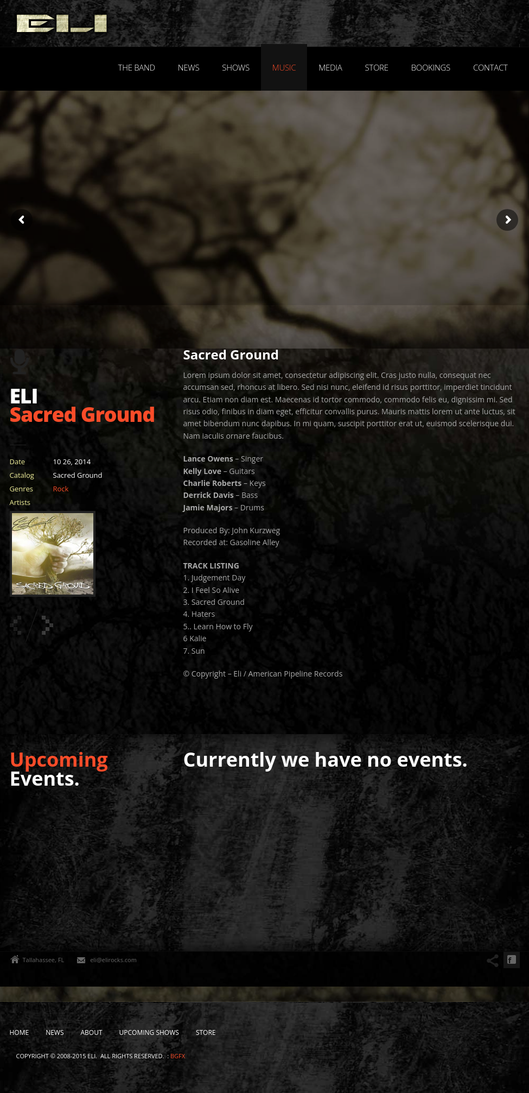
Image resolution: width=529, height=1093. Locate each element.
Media (330, 67)
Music (284, 67)
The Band (136, 67)
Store (376, 67)
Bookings (430, 67)
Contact (490, 67)
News (188, 67)
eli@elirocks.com (113, 960)
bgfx (177, 1056)
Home (19, 1032)
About (92, 1032)
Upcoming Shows (149, 1032)
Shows (236, 67)
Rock (61, 489)
